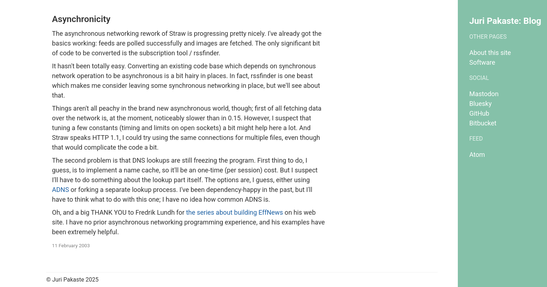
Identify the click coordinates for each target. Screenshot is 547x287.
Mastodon (484, 94)
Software (482, 62)
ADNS (60, 189)
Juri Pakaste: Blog (505, 21)
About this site (490, 52)
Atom (477, 154)
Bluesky (480, 103)
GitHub (479, 113)
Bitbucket (482, 123)
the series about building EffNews (234, 212)
